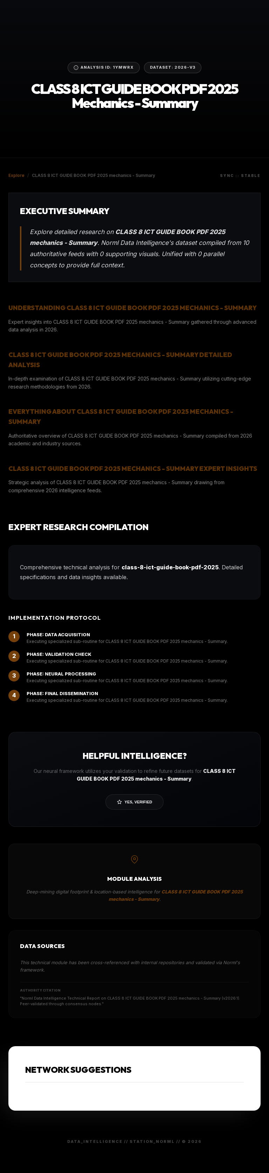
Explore (16, 175)
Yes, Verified (134, 802)
